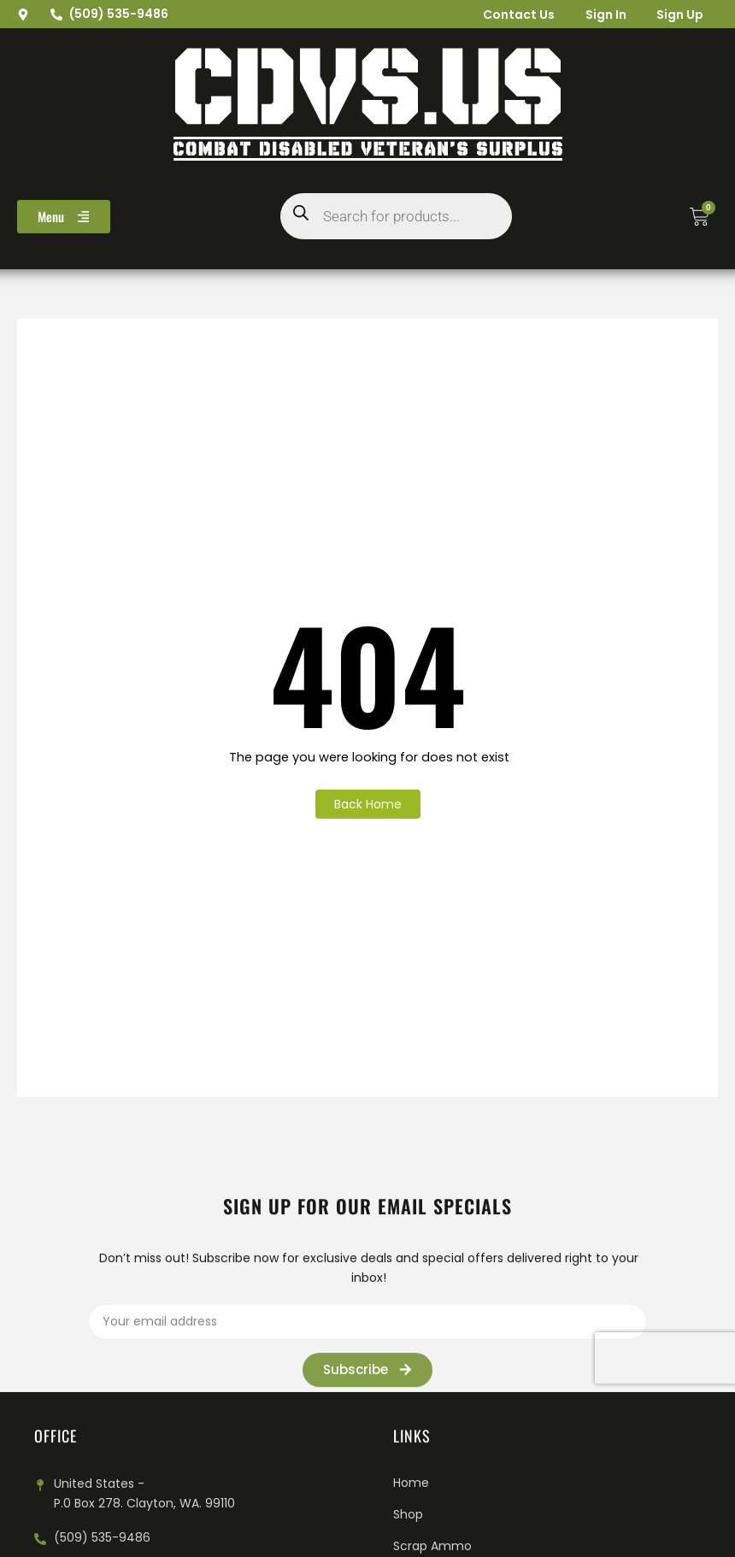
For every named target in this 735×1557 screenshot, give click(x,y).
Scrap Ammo (432, 1545)
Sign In (599, 14)
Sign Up (677, 14)
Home (411, 1482)
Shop (408, 1514)
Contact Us (508, 14)
